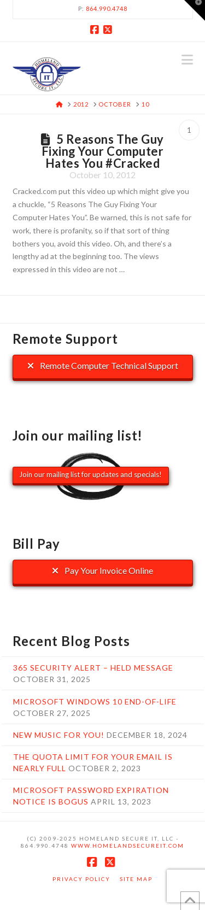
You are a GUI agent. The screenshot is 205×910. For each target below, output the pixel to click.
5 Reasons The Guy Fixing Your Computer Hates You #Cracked (103, 151)
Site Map (136, 879)
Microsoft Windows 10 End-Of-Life (95, 701)
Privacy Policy (81, 879)
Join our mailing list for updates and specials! (90, 474)
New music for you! (58, 734)
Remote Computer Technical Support (102, 365)
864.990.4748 (106, 8)
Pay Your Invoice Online (102, 570)
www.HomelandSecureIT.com (127, 845)
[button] (187, 59)
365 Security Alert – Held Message (93, 667)
